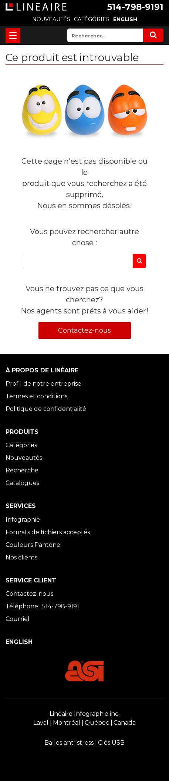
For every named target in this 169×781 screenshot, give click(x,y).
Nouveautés (24, 457)
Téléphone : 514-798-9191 (42, 606)
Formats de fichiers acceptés (48, 532)
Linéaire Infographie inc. (84, 713)
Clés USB (111, 742)
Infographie (23, 519)
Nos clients (21, 557)
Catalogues (22, 482)
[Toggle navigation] (13, 35)
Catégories (21, 445)
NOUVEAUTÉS (51, 19)
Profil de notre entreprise (43, 383)
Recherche (22, 470)
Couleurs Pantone (33, 544)
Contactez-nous (84, 330)
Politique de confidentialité (46, 408)
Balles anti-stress (69, 742)
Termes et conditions (36, 396)
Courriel (18, 618)
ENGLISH (125, 19)
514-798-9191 (135, 7)
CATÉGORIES (91, 19)
